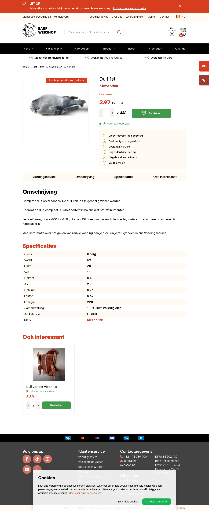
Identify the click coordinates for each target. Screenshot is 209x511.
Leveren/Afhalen (135, 16)
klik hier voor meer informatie (129, 8)
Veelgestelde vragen (90, 462)
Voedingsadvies (99, 16)
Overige (180, 48)
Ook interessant (165, 177)
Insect (131, 48)
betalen (117, 162)
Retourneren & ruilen (90, 467)
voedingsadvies (103, 57)
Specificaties (123, 177)
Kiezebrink (108, 86)
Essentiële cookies (128, 501)
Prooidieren (55, 67)
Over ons (117, 16)
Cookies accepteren (156, 501)
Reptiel (107, 48)
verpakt (158, 57)
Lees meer (106, 94)
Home (26, 67)
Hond (27, 48)
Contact (164, 16)
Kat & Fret (52, 48)
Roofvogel (81, 48)
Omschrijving (84, 177)
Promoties (155, 48)
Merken (152, 16)
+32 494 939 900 (133, 457)
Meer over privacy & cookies (85, 493)
